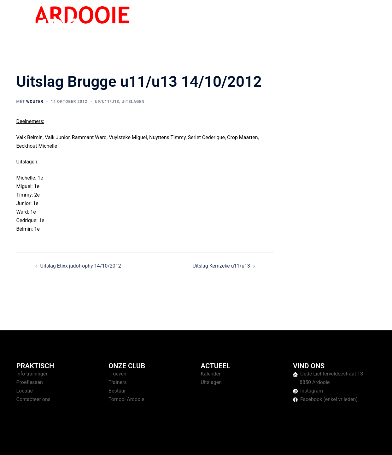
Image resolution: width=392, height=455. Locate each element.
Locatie (24, 391)
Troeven (117, 374)
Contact (363, 21)
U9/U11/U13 (107, 101)
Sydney (139, 444)
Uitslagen (133, 101)
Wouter (34, 101)
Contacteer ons (33, 399)
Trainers (117, 382)
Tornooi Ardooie (126, 399)
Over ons (338, 21)
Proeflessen (29, 382)
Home (256, 21)
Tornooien (311, 21)
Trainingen (281, 21)
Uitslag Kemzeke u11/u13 (221, 266)
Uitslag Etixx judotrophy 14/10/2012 (80, 266)
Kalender (211, 374)
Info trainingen (32, 374)
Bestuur (117, 391)
